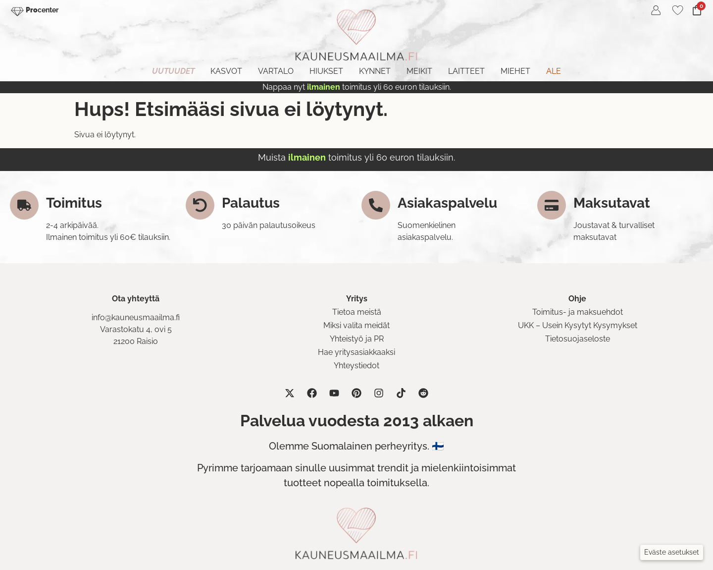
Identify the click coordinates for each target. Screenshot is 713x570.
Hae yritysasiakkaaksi (356, 352)
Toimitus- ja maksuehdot (577, 312)
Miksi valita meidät (356, 325)
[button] (671, 552)
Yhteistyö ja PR (357, 338)
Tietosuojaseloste (577, 338)
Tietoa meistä (356, 312)
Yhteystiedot (356, 365)
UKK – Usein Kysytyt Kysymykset (577, 325)
